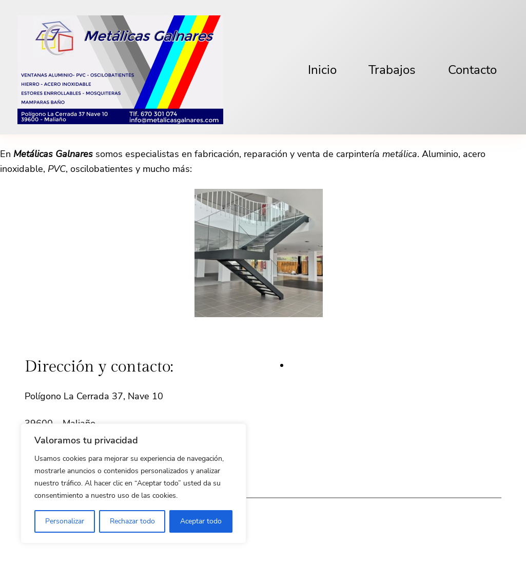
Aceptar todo (201, 521)
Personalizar (64, 521)
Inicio (322, 70)
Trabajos (392, 70)
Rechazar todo (132, 521)
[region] (133, 483)
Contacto (472, 70)
